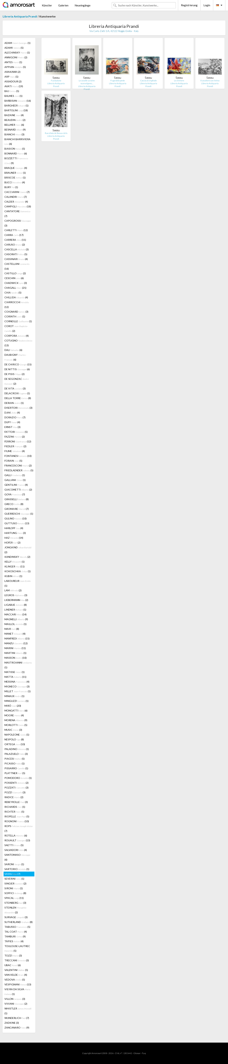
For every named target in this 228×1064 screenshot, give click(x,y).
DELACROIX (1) (17, 393)
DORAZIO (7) (14, 417)
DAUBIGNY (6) (15, 357)
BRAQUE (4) (15, 167)
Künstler (47, 5)
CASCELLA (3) (16, 249)
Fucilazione (56, 80)
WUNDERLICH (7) (16, 1017)
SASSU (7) (12, 873)
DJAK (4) (12, 412)
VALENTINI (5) (16, 969)
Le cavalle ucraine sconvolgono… (87, 82)
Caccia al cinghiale (148, 80)
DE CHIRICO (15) (18, 364)
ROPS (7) (18, 828)
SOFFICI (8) (15, 893)
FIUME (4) (14, 451)
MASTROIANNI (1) (18, 665)
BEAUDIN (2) (14, 119)
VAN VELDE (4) (15, 974)
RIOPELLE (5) (16, 816)
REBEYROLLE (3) (16, 801)
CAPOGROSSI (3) (17, 223)
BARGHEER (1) (16, 105)
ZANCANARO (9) (16, 1027)
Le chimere (179, 80)
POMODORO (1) (18, 777)
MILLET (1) (17, 691)
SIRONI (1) (13, 888)
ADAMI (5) (14, 47)
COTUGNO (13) (18, 343)
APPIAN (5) (15, 66)
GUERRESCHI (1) (18, 513)
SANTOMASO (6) (17, 857)
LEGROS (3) (15, 595)
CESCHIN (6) (14, 278)
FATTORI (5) (16, 431)
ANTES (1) (13, 62)
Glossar (137, 1053)
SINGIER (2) (15, 883)
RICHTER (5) (14, 811)
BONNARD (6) (15, 153)
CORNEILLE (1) (18, 321)
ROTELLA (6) (15, 835)
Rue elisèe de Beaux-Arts (56, 133)
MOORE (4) (14, 715)
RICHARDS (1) (14, 806)
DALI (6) (13, 349)
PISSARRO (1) (16, 768)
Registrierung (189, 5)
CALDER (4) (16, 201)
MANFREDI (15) (17, 638)
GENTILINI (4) (16, 484)
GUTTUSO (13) (16, 523)
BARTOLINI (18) (16, 110)
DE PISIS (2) (14, 374)
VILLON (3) (14, 998)
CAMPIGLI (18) (17, 206)
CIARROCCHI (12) (16, 304)
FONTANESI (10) (18, 455)
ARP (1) (11, 76)
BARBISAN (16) (17, 100)
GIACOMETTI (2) (18, 489)
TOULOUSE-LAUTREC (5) (17, 948)
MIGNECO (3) (17, 686)
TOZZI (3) (13, 955)
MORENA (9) (15, 720)
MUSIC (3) (13, 729)
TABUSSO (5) (17, 926)
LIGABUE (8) (15, 604)
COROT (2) (16, 328)
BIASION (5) (14, 148)
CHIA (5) (12, 292)
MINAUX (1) (14, 696)
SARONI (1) (14, 864)
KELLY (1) (14, 561)
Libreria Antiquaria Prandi (20, 16)
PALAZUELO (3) (16, 753)
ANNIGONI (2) (15, 57)
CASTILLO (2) (15, 273)
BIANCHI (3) (14, 134)
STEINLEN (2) (15, 910)
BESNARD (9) (15, 129)
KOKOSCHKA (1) (17, 571)
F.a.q (144, 1053)
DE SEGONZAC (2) (16, 381)
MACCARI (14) (15, 614)
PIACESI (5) (14, 758)
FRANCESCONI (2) (18, 465)
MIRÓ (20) (12, 705)
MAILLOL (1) (15, 624)
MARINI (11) (15, 648)
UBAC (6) (12, 965)
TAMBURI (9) (15, 936)
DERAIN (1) (14, 402)
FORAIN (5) (13, 460)
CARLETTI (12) (16, 230)
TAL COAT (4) (15, 931)
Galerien (63, 5)
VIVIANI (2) (15, 1003)
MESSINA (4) (16, 681)
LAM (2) (13, 590)
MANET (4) (14, 633)
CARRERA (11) (15, 239)
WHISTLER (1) (17, 1011)
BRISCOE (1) (15, 177)
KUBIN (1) (13, 576)
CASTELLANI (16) (16, 266)
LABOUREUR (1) (17, 583)
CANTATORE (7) (17, 214)
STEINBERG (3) (15, 902)
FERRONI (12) (17, 441)
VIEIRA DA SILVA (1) (17, 992)
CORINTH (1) (14, 316)
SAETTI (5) (14, 845)
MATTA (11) (15, 676)
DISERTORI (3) (18, 407)
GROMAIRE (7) (16, 508)
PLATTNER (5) (14, 773)
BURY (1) (11, 187)
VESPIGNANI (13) (17, 984)
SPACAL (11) (14, 897)
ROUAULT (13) (17, 840)
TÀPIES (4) (14, 941)
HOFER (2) (12, 542)
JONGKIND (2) (17, 550)
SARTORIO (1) (16, 869)
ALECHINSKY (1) (17, 52)
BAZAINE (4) (14, 115)
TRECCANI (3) (16, 960)
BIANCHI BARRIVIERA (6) (17, 141)
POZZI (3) (14, 792)
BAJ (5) (11, 91)
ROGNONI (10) (16, 821)
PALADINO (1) (16, 749)
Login (206, 5)
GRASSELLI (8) (16, 499)
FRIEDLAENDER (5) (18, 470)
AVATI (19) (13, 86)
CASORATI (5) (15, 254)
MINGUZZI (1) (16, 700)
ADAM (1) (17, 42)
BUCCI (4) (14, 182)
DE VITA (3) (15, 388)
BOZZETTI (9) (16, 161)
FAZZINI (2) (14, 436)
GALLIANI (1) (15, 479)
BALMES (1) (13, 95)
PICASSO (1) (14, 763)
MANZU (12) (16, 643)
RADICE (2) (13, 797)
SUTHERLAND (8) (18, 921)
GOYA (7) (14, 494)
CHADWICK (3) (15, 282)
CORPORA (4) (16, 335)
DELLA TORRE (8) (17, 398)
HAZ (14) (13, 537)
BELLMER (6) (14, 124)
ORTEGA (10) (14, 744)
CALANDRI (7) (15, 196)
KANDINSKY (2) (17, 556)
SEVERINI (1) (14, 878)
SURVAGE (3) (16, 917)
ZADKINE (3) (11, 1022)
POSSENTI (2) (16, 782)
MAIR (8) (11, 628)
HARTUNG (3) (15, 532)
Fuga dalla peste (117, 80)
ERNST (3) (12, 426)
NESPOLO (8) (14, 739)
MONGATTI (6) (15, 710)
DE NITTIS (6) (17, 369)
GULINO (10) (15, 518)
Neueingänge (82, 5)
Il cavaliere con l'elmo (209, 80)
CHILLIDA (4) (16, 297)
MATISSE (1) (14, 671)
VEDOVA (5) (14, 979)
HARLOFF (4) (13, 528)
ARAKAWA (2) (12, 71)
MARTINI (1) (15, 652)
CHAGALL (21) (15, 287)
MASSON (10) (15, 657)
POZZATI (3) (16, 787)
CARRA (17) (14, 234)
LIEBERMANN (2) (16, 599)
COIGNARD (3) (16, 311)
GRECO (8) (13, 504)
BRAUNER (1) (15, 172)
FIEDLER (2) (15, 446)
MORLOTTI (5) (15, 724)
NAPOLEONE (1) (16, 734)
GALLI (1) (14, 475)
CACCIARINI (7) (17, 191)
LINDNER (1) (15, 609)
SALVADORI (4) (15, 849)
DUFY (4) (12, 422)
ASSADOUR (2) (13, 81)
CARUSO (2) (14, 244)
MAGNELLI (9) (16, 619)
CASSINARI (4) (16, 259)
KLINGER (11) (14, 566)
